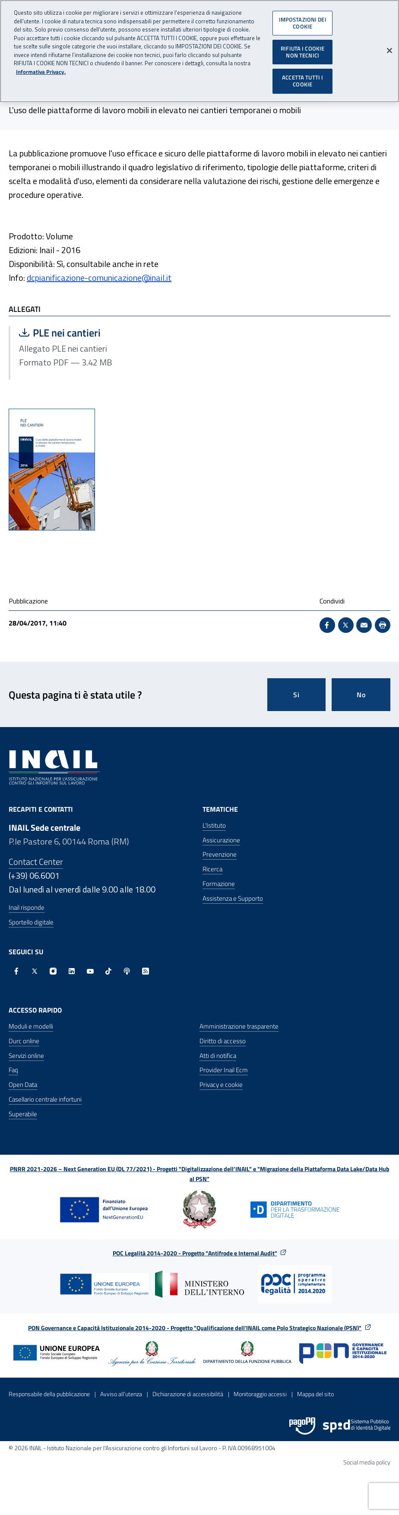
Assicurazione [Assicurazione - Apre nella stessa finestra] (221, 840)
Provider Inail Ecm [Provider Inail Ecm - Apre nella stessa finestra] (224, 1070)
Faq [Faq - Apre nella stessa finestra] (13, 1070)
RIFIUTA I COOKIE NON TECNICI (302, 51)
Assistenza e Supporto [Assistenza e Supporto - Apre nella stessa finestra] (233, 898)
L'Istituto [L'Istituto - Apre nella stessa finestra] (214, 825)
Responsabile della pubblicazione (49, 1393)
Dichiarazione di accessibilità (187, 1393)
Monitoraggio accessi (260, 1393)
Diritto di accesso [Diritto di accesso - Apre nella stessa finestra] (223, 1041)
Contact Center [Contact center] (36, 861)
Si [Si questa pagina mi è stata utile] (296, 694)
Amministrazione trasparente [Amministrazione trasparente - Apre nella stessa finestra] (239, 1026)
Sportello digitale (31, 922)
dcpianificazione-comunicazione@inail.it (99, 277)
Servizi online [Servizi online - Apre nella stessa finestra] (26, 1056)
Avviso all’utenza (121, 1393)
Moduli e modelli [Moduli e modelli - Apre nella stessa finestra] (31, 1026)
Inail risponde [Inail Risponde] (26, 907)
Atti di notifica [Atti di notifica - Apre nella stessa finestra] (218, 1056)
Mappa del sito (315, 1393)
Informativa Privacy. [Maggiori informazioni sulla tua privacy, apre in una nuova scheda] (41, 71)
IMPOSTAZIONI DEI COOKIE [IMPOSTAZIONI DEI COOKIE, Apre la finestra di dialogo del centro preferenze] (302, 22)
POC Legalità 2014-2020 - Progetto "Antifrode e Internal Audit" (195, 1253)
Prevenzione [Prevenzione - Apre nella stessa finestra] (220, 854)
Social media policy (366, 1462)
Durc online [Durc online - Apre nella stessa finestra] (24, 1041)
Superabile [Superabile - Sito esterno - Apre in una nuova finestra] (23, 1114)
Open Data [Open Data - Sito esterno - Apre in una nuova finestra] (23, 1084)
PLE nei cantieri (101, 332)
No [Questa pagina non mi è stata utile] (361, 694)
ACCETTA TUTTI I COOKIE (302, 81)
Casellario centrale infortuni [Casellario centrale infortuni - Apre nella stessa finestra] (45, 1099)
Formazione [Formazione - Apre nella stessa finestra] (219, 884)
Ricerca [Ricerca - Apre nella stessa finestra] (212, 869)
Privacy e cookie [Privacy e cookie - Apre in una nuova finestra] (221, 1084)
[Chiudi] (389, 50)
